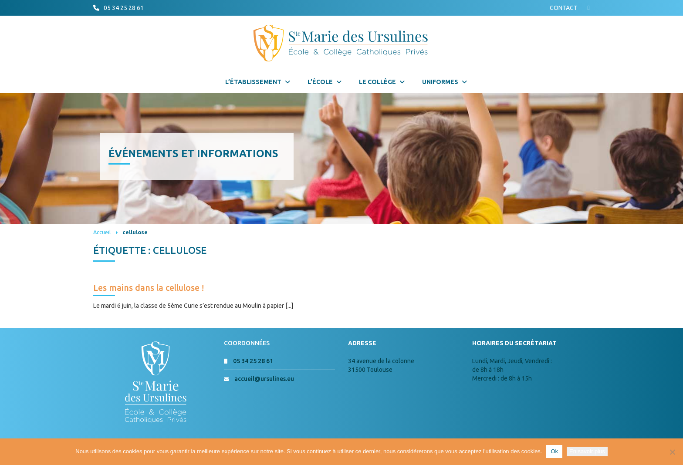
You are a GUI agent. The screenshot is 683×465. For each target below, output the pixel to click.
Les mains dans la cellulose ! (148, 288)
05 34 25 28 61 (124, 7)
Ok (554, 451)
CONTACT (564, 7)
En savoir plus (587, 451)
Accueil (102, 232)
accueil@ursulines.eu (264, 378)
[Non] (672, 452)
